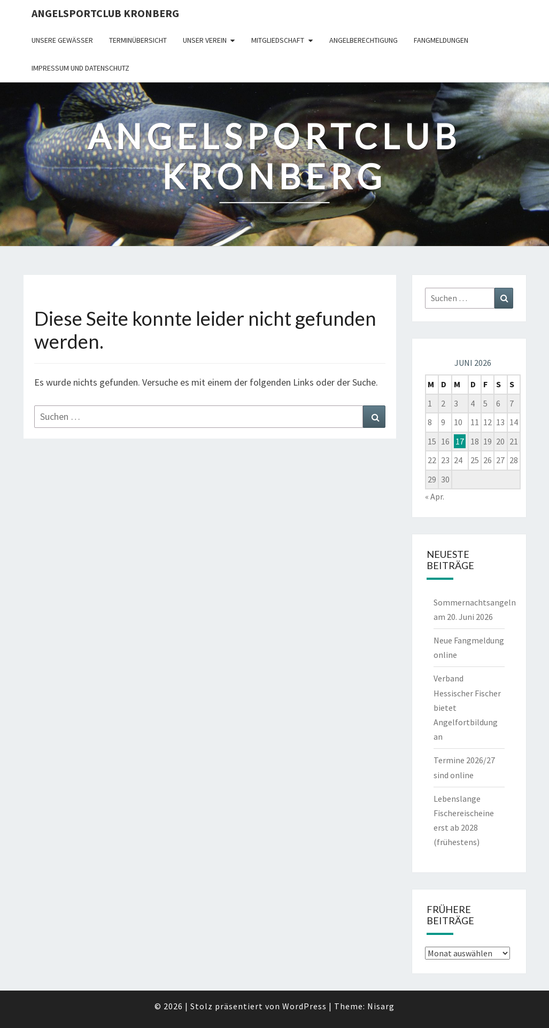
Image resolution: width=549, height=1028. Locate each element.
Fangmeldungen (441, 40)
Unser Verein (205, 40)
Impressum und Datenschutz (80, 68)
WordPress (304, 1006)
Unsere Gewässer (62, 40)
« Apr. (434, 496)
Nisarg (381, 1006)
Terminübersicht (138, 40)
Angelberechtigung (363, 40)
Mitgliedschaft (277, 40)
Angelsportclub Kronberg (105, 13)
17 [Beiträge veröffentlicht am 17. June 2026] (459, 441)
